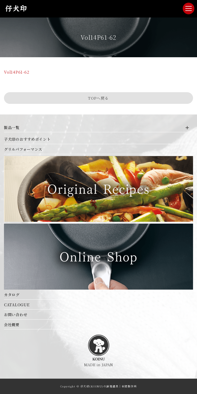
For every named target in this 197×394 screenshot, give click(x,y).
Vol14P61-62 (16, 72)
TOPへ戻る (98, 98)
